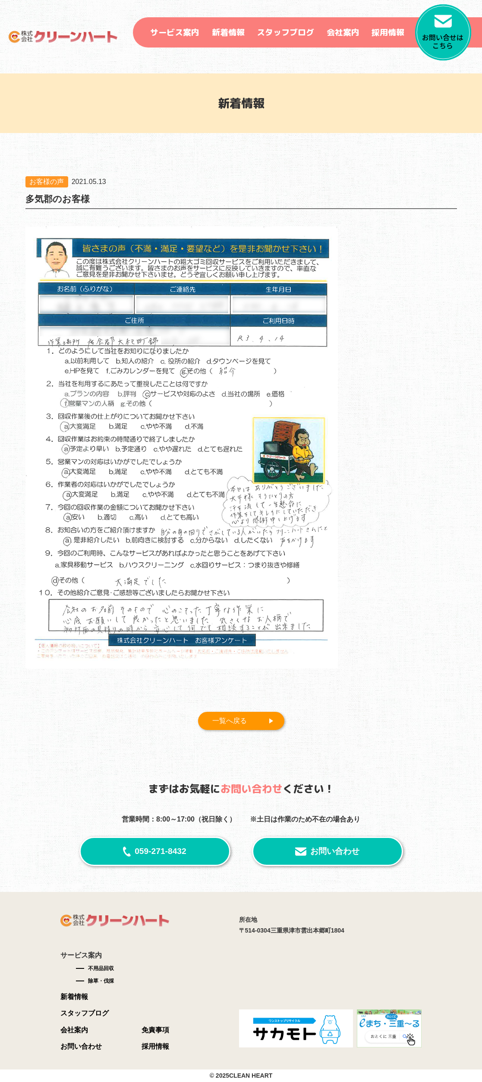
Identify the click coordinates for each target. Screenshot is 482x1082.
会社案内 (343, 32)
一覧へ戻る (230, 720)
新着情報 (228, 32)
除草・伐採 (101, 981)
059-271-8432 (160, 851)
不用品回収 (101, 968)
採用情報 (388, 32)
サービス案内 (174, 32)
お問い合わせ (334, 851)
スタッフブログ (285, 32)
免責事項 (155, 1030)
